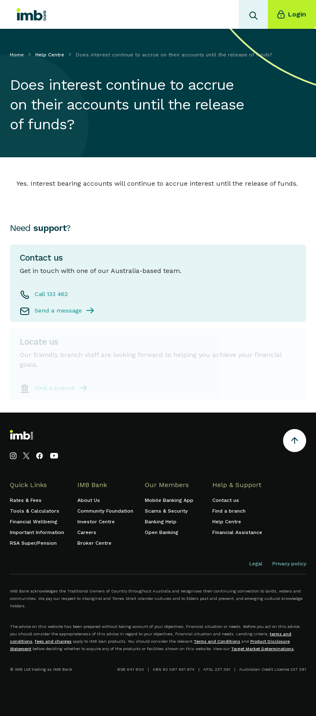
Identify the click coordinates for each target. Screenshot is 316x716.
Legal (256, 564)
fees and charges (53, 641)
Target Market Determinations (262, 648)
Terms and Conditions (217, 641)
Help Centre (49, 55)
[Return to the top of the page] (294, 442)
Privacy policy (289, 564)
